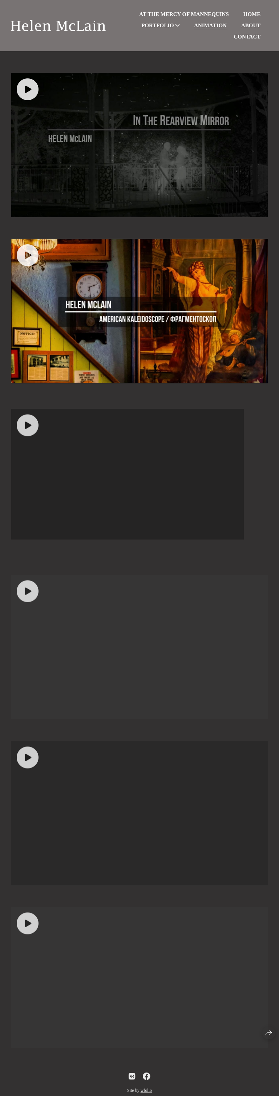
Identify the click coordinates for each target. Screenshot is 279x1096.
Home (252, 14)
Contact (247, 37)
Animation (210, 25)
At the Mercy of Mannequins (184, 14)
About (250, 25)
